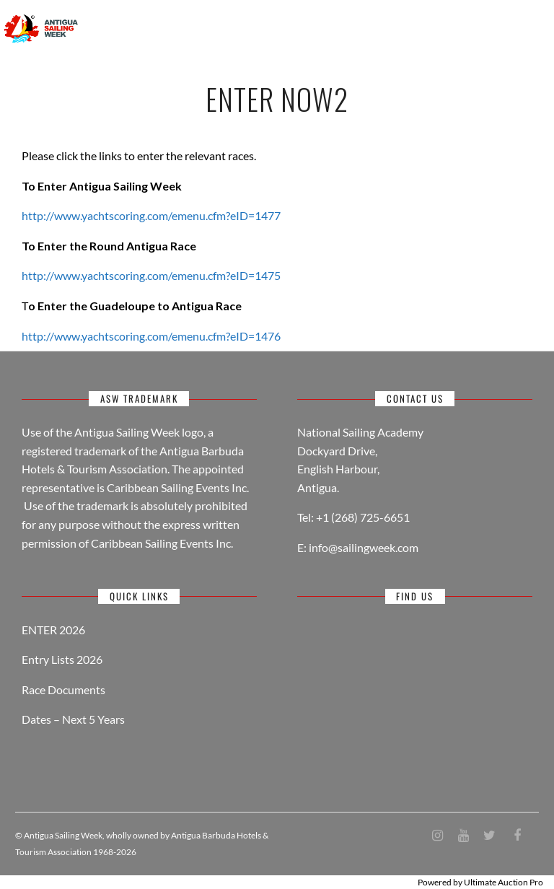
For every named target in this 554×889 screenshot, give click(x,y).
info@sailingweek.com (363, 547)
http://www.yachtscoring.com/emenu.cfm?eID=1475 (151, 275)
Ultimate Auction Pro (503, 882)
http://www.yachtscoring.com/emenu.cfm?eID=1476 (151, 336)
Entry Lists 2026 (62, 659)
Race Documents (63, 689)
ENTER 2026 (53, 629)
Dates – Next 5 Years (73, 719)
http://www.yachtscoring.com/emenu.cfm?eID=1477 (151, 215)
